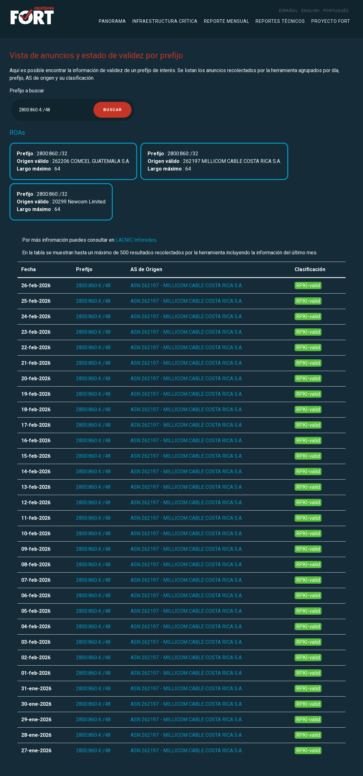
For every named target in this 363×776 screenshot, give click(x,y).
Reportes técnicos (280, 21)
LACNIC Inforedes (136, 240)
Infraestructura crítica (165, 21)
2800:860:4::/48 (93, 285)
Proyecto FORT (330, 21)
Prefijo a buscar (27, 91)
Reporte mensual (226, 21)
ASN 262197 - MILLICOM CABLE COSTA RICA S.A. (187, 285)
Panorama (112, 21)
